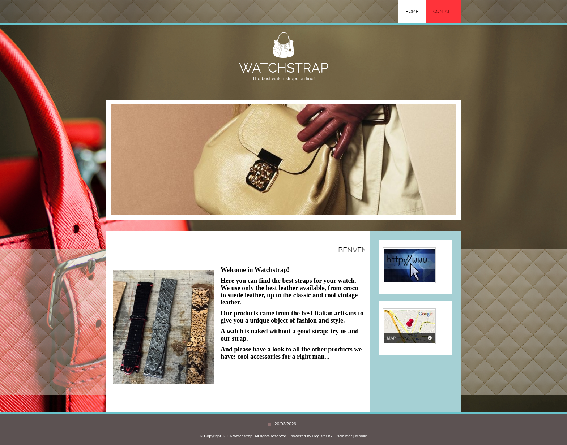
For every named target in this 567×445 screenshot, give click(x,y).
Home (411, 11)
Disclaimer (342, 436)
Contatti (443, 11)
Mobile (361, 436)
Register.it (321, 436)
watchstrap (283, 67)
